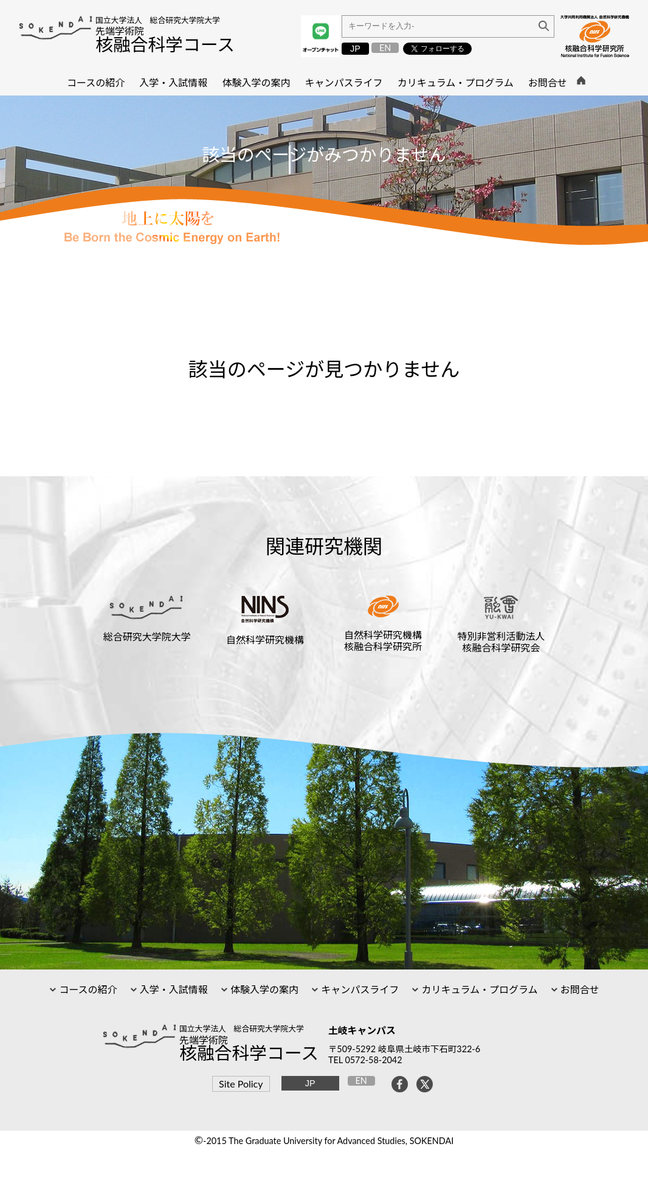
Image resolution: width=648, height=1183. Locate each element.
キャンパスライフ (359, 989)
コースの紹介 (87, 989)
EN (385, 48)
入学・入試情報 (172, 989)
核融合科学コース (165, 44)
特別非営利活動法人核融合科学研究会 (501, 641)
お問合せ (578, 989)
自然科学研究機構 (265, 639)
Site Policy (241, 1083)
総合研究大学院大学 (147, 636)
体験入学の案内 (263, 989)
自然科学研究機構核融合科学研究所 (383, 640)
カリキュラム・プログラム (478, 989)
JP (355, 49)
